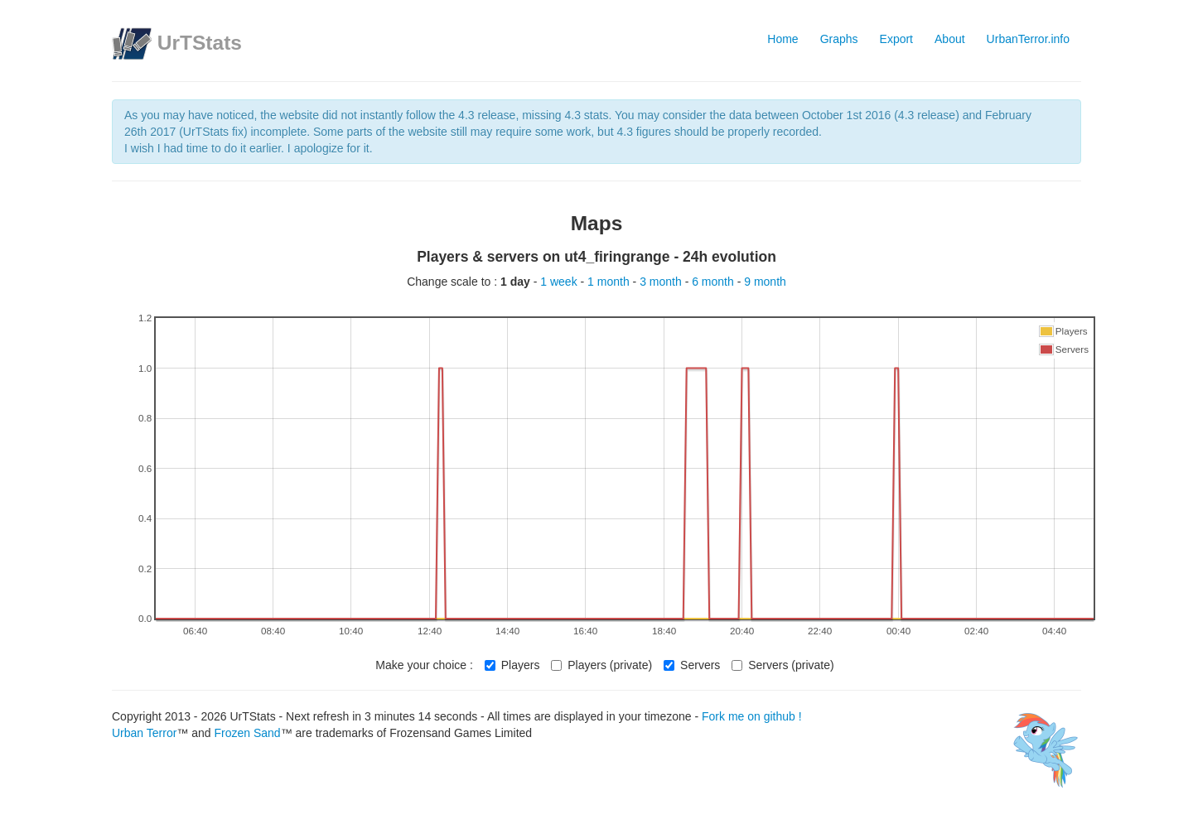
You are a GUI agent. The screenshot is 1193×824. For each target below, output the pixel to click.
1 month (609, 281)
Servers (692, 665)
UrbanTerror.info (1028, 39)
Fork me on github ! (752, 716)
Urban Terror (144, 733)
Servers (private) (782, 665)
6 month (714, 281)
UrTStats (199, 42)
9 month (765, 281)
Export (896, 39)
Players (512, 665)
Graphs (839, 39)
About (950, 39)
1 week (560, 281)
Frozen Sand (247, 733)
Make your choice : (424, 665)
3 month (662, 281)
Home (782, 39)
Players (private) (601, 665)
